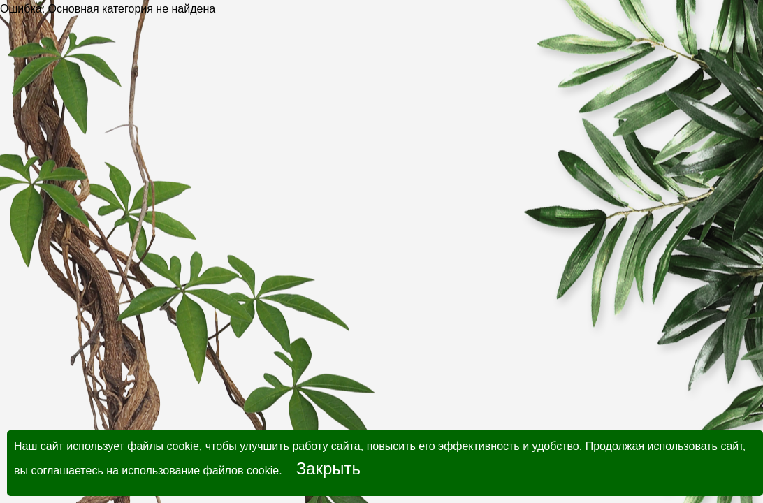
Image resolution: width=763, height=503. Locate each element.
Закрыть (328, 468)
